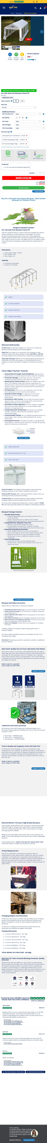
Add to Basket (23, 188)
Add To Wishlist (38, 191)
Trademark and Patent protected (14, 726)
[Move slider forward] (25, 331)
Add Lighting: (5, 117)
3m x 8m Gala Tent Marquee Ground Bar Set (13, 1024)
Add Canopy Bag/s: (7, 128)
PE (16, 101)
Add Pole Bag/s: (6, 125)
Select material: (5, 101)
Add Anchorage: (5, 132)
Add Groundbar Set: (7, 114)
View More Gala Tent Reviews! (35, 1072)
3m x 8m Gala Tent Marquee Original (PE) (12, 1023)
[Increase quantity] (23, 118)
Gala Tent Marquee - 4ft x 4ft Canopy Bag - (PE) (13, 1022)
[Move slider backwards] (5, 331)
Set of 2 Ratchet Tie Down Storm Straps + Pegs (13, 1061)
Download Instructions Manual (23, 599)
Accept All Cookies (29, 1140)
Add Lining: (5, 121)
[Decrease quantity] (17, 118)
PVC (22, 101)
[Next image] (42, 32)
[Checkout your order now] (44, 8)
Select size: (4, 104)
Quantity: (31, 173)
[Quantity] (19, 117)
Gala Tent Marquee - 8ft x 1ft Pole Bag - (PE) (13, 1021)
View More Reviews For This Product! (13, 1072)
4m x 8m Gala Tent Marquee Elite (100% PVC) (13, 1043)
